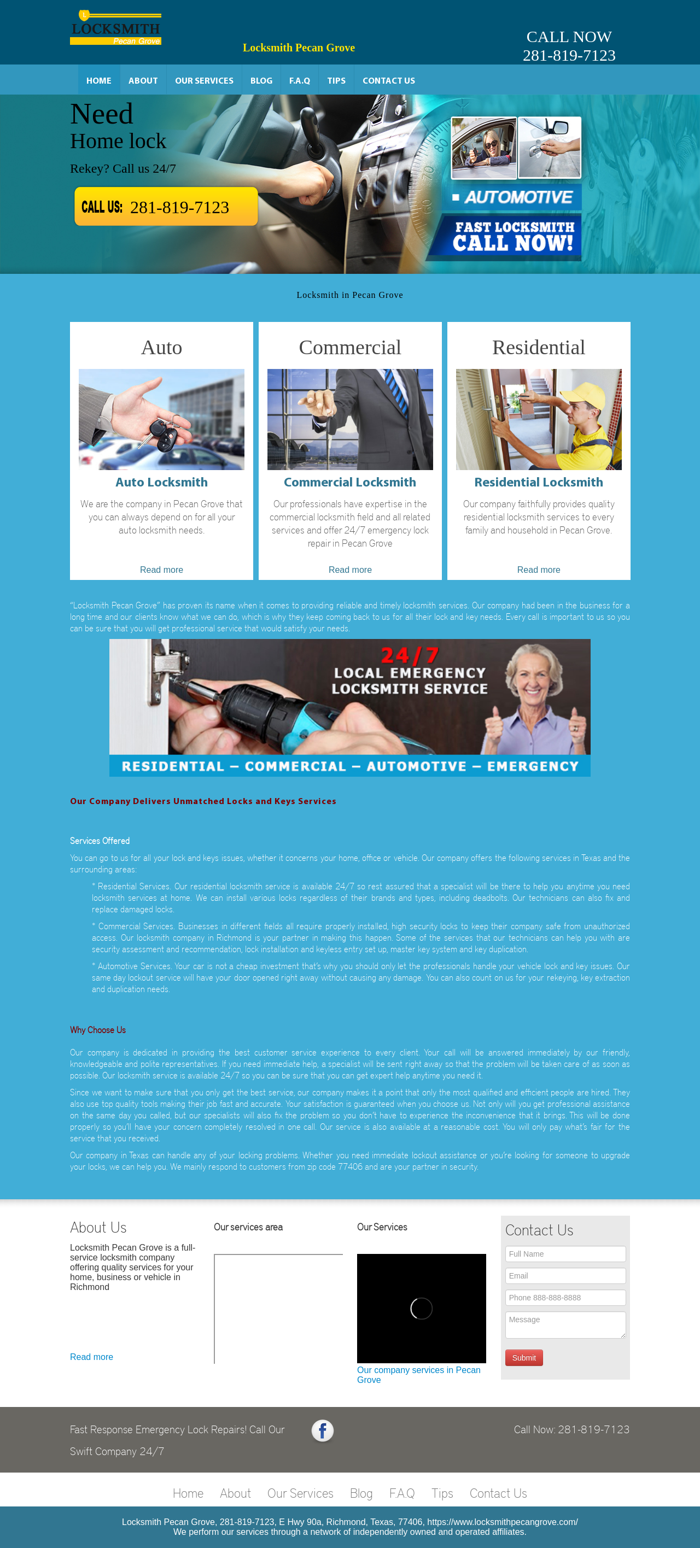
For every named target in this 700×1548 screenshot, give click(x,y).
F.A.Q (299, 81)
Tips (336, 81)
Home (99, 81)
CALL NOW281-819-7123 (569, 45)
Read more (91, 1357)
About (143, 81)
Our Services (204, 81)
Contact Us (389, 81)
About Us (98, 1226)
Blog (261, 81)
